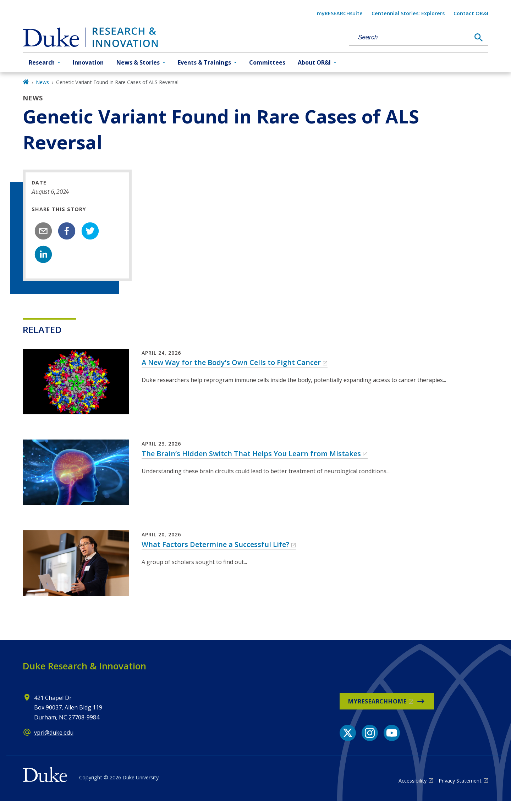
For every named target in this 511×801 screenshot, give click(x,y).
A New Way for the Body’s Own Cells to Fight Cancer (231, 362)
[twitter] (90, 231)
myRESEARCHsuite (340, 13)
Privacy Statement (460, 780)
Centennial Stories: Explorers (408, 13)
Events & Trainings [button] (204, 62)
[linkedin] (43, 254)
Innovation (88, 62)
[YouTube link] (392, 733)
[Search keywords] (409, 37)
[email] (43, 231)
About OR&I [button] (314, 62)
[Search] (478, 37)
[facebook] (67, 231)
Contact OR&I (471, 13)
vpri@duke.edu (53, 732)
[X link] (348, 733)
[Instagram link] (370, 733)
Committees (267, 62)
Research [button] (42, 62)
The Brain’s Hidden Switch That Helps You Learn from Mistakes (251, 453)
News (42, 82)
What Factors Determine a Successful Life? (215, 544)
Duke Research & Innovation (84, 665)
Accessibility (413, 780)
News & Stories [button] (138, 62)
